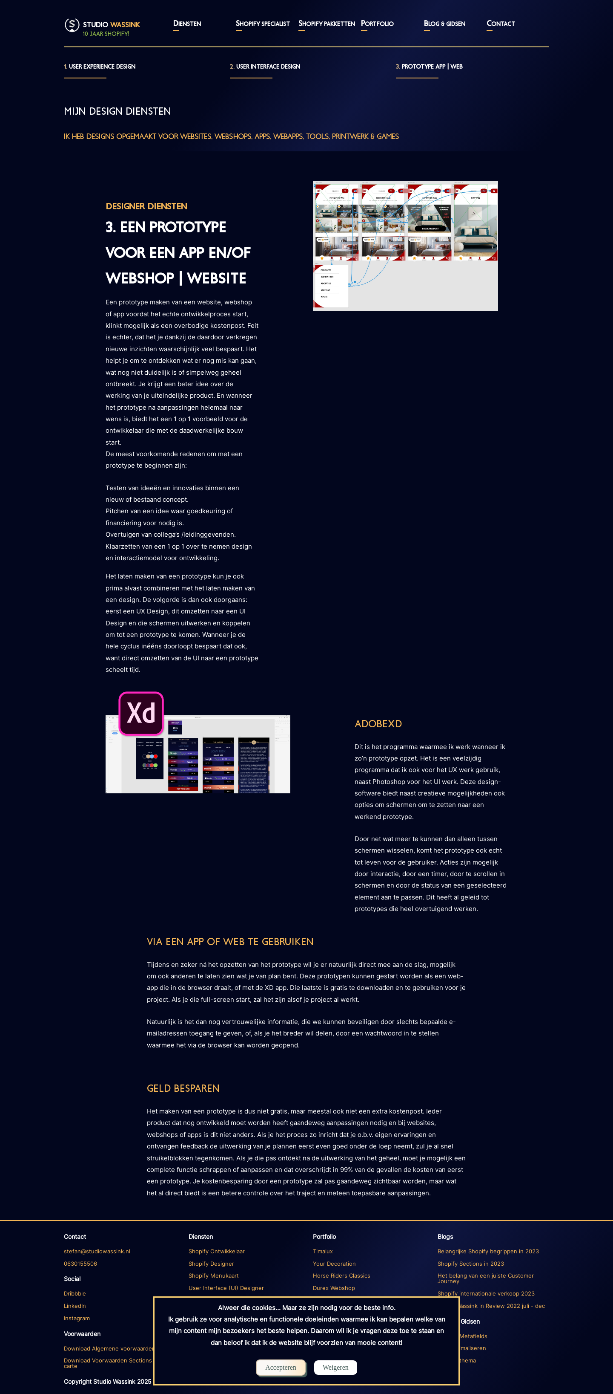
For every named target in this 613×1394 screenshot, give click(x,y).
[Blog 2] (494, 1278)
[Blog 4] (494, 1306)
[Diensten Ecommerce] (245, 1252)
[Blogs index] (494, 1236)
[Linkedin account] (120, 1306)
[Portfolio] (369, 1236)
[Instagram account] (120, 1319)
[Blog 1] (494, 1252)
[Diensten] (120, 1252)
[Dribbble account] (120, 1294)
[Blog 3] (494, 1294)
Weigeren (336, 1367)
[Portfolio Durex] (369, 1288)
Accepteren (280, 1367)
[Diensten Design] (245, 1288)
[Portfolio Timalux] (369, 1252)
